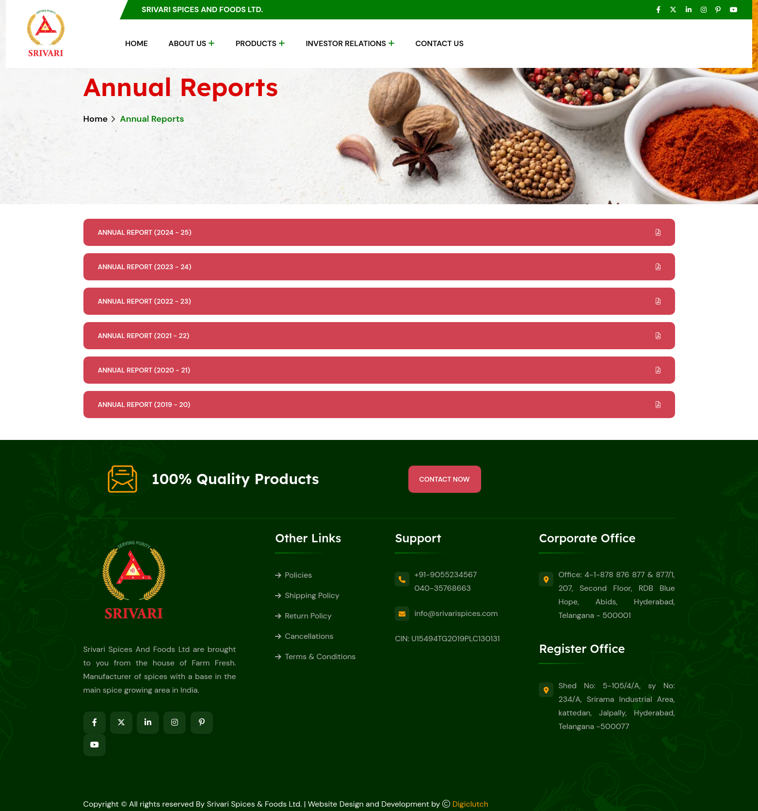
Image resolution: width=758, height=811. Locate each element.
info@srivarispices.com (456, 613)
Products (256, 43)
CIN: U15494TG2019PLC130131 (447, 638)
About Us (187, 43)
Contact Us (439, 43)
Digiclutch (470, 804)
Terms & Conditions (320, 656)
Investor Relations (346, 43)
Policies (298, 575)
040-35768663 (442, 588)
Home (136, 43)
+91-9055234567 (445, 574)
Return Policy (308, 616)
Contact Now (444, 479)
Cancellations (309, 636)
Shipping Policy (312, 595)
